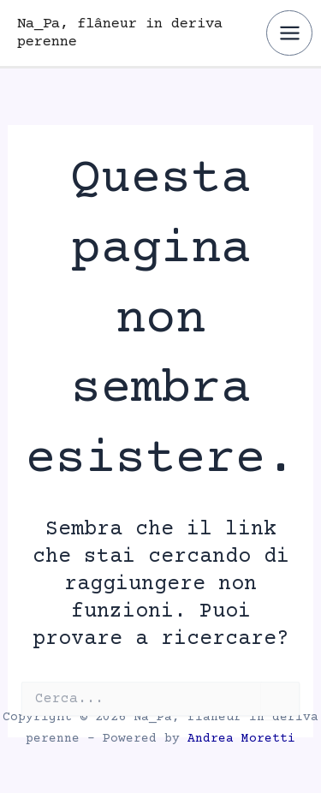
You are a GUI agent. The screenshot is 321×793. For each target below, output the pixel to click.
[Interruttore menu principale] (289, 33)
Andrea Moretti (241, 739)
